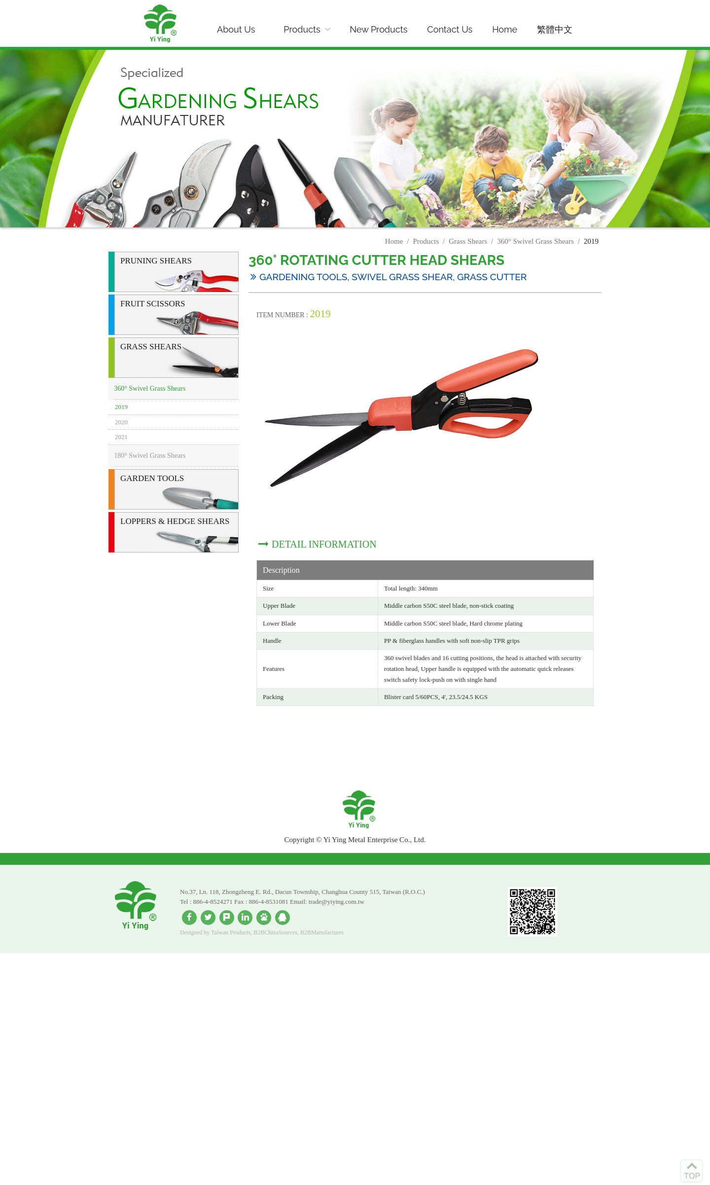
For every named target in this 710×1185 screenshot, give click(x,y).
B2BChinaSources (275, 932)
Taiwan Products (230, 932)
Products (302, 29)
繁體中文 (554, 29)
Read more (22, 1037)
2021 (121, 437)
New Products (378, 29)
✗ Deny (13, 984)
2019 (121, 406)
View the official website (87, 1037)
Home (504, 29)
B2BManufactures (322, 932)
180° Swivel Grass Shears (149, 455)
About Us (236, 29)
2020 (121, 422)
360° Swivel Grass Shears (535, 241)
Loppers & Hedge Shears (175, 521)
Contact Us (449, 29)
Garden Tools (152, 478)
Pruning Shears (156, 260)
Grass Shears (468, 241)
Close (9, 957)
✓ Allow (14, 975)
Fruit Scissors (152, 303)
